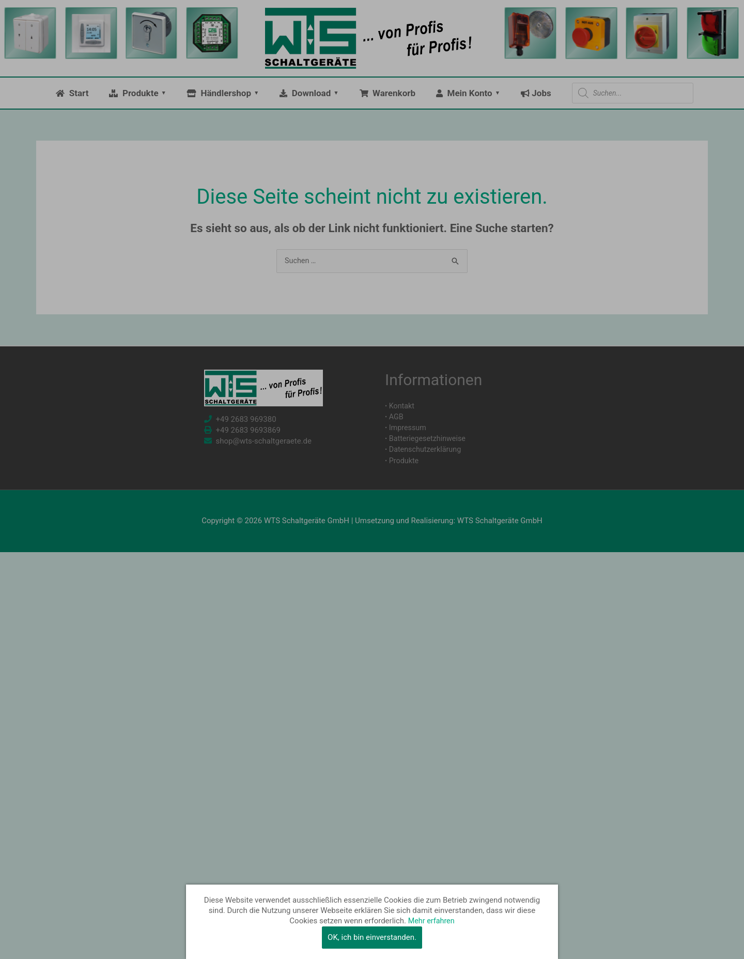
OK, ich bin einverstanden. (372, 937)
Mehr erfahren (431, 921)
